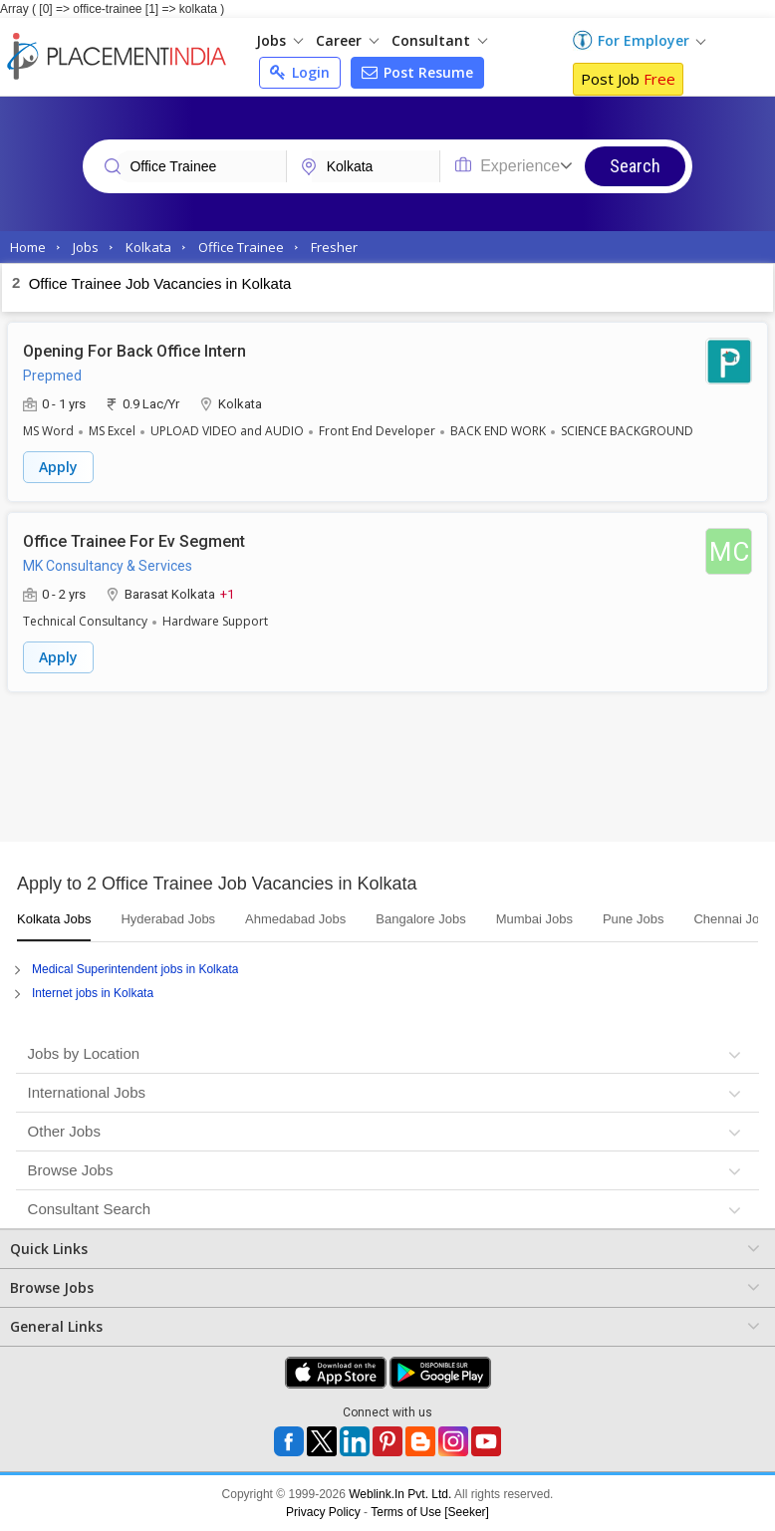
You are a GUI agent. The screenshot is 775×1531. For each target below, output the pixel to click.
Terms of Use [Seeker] (430, 1512)
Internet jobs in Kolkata (92, 993)
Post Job (628, 79)
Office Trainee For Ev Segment (134, 541)
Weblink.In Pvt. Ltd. (400, 1494)
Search (635, 165)
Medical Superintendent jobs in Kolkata (135, 969)
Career (347, 40)
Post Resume (417, 72)
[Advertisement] (387, 772)
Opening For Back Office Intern (134, 351)
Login (300, 72)
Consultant (439, 40)
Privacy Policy (323, 1512)
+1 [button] (227, 593)
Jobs (279, 40)
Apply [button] (58, 466)
